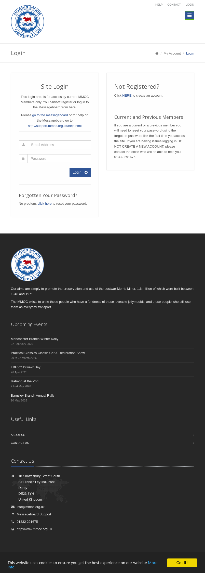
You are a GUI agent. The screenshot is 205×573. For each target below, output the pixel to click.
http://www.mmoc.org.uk (31, 529)
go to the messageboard (50, 115)
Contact (174, 4)
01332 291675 (24, 522)
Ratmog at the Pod (24, 381)
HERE (126, 95)
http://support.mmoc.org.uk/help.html (55, 126)
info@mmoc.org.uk (28, 507)
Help (159, 4)
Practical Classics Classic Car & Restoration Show (48, 353)
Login (189, 4)
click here (45, 203)
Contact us (20, 442)
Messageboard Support (31, 514)
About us (18, 434)
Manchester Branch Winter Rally (34, 339)
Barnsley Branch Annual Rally (32, 395)
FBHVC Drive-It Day (25, 367)
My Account (172, 53)
